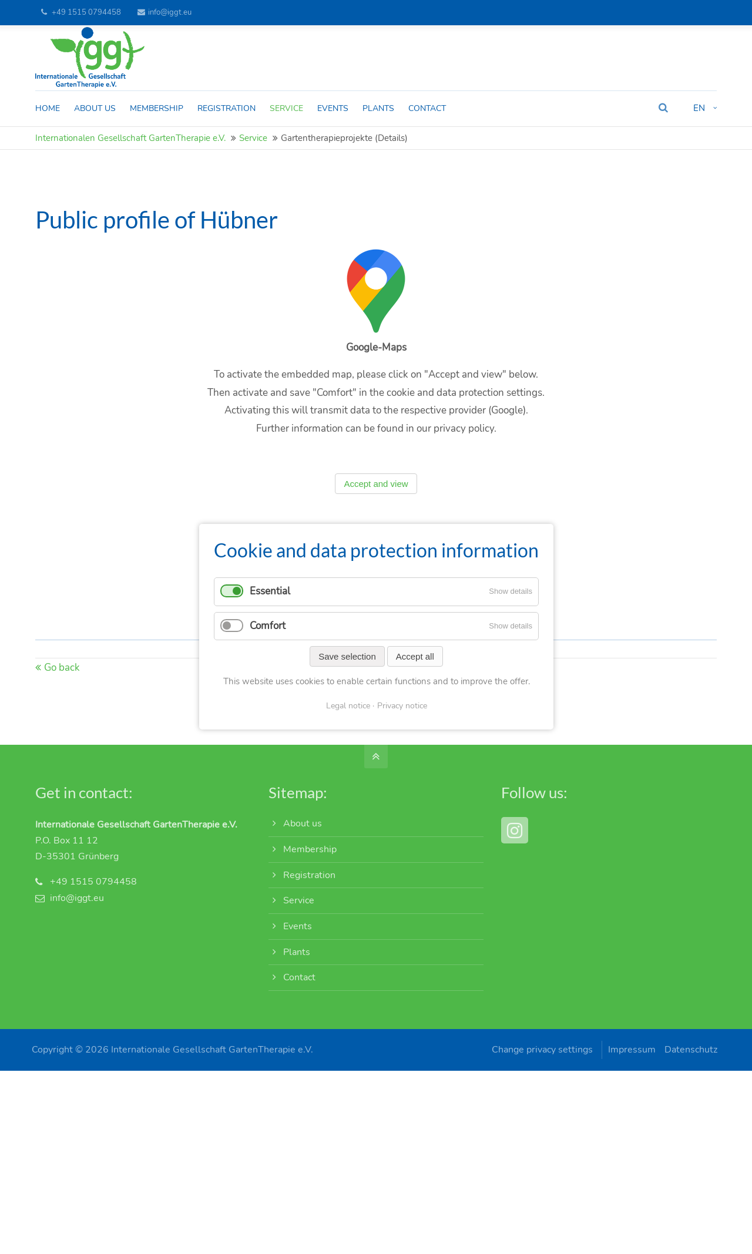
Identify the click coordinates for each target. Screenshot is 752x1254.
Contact (299, 982)
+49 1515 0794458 (86, 12)
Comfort (268, 626)
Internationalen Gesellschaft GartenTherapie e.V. (130, 143)
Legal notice (347, 705)
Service (253, 143)
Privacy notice (402, 705)
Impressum (631, 1054)
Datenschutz (690, 1054)
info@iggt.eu (164, 12)
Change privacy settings (538, 1054)
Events (297, 930)
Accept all (414, 656)
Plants (296, 956)
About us (302, 828)
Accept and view (376, 489)
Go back (62, 673)
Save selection (347, 656)
